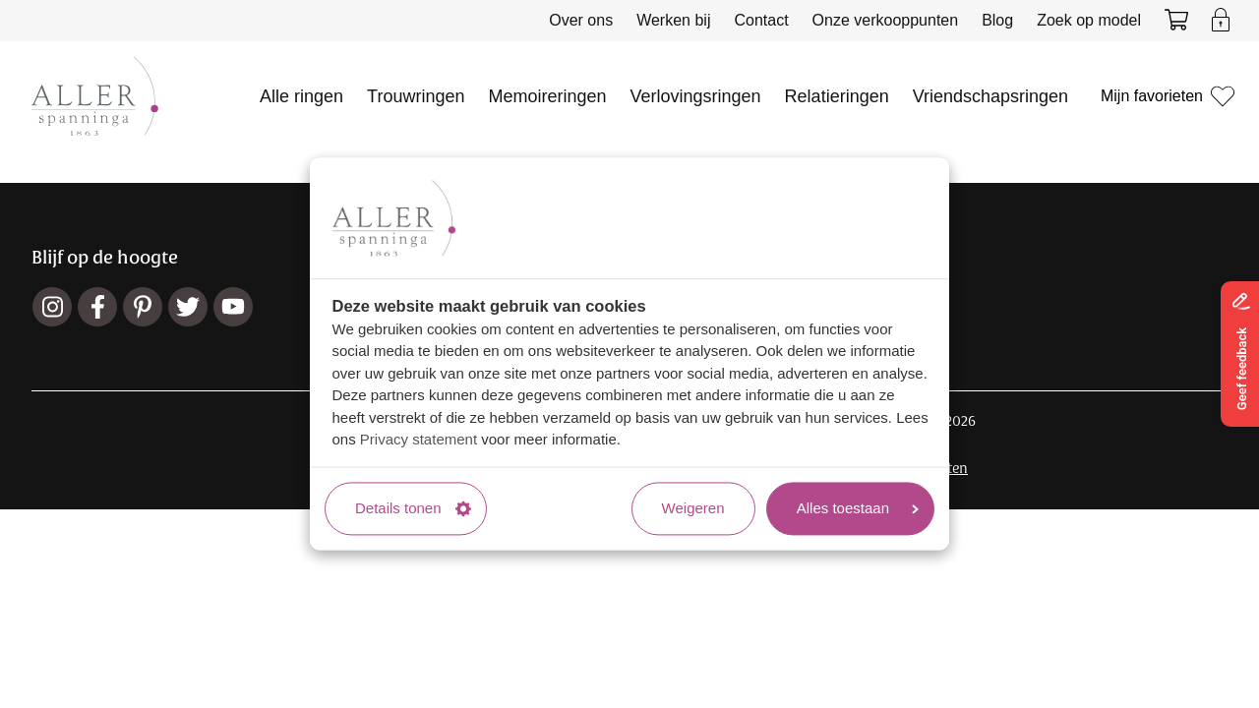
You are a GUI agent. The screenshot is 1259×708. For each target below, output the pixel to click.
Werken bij (673, 20)
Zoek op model (1089, 20)
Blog (997, 20)
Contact (761, 20)
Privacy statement (418, 440)
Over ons (581, 20)
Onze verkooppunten (885, 20)
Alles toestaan (858, 508)
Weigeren (693, 508)
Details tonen (413, 508)
